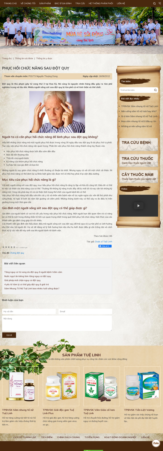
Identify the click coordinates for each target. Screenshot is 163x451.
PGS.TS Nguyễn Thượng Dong (43, 76)
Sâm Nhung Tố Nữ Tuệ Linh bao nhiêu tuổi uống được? (31, 288)
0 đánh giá (21, 247)
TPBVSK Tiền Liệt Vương (139, 409)
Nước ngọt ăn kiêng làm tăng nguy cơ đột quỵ (27, 276)
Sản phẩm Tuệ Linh (81, 355)
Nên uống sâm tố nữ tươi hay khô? (139, 111)
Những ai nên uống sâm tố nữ (136, 126)
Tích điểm (46, 437)
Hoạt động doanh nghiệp (120, 437)
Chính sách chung (68, 437)
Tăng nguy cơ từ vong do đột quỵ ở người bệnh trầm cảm (33, 272)
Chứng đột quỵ (17, 253)
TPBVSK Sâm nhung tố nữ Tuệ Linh (139, 106)
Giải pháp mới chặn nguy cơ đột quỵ (22, 280)
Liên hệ (145, 437)
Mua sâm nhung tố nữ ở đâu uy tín (138, 121)
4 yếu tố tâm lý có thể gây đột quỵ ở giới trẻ (26, 284)
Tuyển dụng (92, 437)
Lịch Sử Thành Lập (24, 437)
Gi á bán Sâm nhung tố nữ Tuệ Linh (139, 116)
